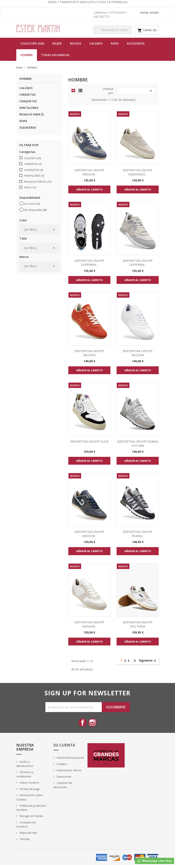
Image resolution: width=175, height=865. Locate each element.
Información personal (70, 757)
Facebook (82, 722)
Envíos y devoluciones (24, 764)
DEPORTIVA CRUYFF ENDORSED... (138, 172)
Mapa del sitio (28, 832)
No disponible (35, 210)
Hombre (26, 55)
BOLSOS (75, 43)
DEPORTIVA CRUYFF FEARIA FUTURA (137, 443)
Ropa (114, 43)
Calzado (96, 43)
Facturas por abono (68, 770)
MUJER (57, 43)
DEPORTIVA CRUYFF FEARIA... (138, 534)
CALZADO (26, 88)
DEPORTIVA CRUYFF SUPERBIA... (89, 263)
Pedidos (61, 764)
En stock (32, 204)
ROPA (23, 121)
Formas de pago (29, 789)
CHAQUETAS (28, 101)
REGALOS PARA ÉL (31, 114)
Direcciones (63, 776)
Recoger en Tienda (31, 816)
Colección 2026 (32, 43)
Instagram (92, 722)
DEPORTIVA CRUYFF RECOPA (89, 353)
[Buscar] (112, 29)
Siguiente (148, 660)
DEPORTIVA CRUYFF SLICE (89, 441)
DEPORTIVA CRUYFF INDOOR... (89, 172)
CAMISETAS (27, 94)
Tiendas (24, 839)
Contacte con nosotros (26, 824)
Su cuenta (64, 745)
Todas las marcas (55, 55)
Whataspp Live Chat (154, 861)
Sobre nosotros (29, 782)
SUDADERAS (27, 127)
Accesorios (135, 43)
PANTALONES (28, 108)
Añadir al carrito (89, 189)
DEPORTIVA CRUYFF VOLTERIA (138, 624)
